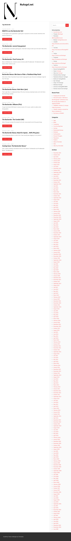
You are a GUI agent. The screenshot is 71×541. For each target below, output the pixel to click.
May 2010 (55, 433)
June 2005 (55, 502)
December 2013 (57, 369)
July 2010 (55, 429)
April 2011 (55, 418)
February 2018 (56, 273)
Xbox (54, 143)
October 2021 (56, 195)
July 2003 (55, 515)
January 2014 (56, 367)
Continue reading (6, 39)
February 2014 (56, 365)
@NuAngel (60, 34)
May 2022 (55, 190)
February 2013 (56, 386)
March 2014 (56, 363)
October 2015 (56, 328)
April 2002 (55, 519)
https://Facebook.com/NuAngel (59, 59)
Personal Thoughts (57, 136)
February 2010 (56, 437)
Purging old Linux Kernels (59, 95)
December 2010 (57, 420)
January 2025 (56, 160)
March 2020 (56, 229)
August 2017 (56, 285)
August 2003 (56, 513)
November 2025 (57, 152)
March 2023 (56, 178)
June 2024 (55, 166)
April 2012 (55, 406)
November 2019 (57, 232)
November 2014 (57, 347)
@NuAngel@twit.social (57, 38)
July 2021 (55, 201)
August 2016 (56, 308)
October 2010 (56, 424)
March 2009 (56, 459)
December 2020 (57, 215)
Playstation (56, 138)
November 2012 (57, 392)
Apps (54, 120)
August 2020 (56, 221)
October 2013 (56, 373)
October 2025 (56, 154)
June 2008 (55, 476)
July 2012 (55, 400)
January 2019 (56, 252)
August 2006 (56, 494)
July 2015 (55, 332)
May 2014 (55, 359)
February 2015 (56, 342)
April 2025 (55, 156)
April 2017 (55, 293)
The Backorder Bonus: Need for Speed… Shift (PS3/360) (20, 133)
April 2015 (55, 338)
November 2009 (57, 443)
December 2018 (57, 254)
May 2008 (55, 478)
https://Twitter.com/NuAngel (59, 55)
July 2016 (55, 310)
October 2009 (56, 445)
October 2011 (56, 414)
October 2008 (56, 468)
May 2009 (55, 455)
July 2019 (55, 240)
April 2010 (55, 435)
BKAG (54, 122)
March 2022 (56, 191)
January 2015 (56, 344)
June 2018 (55, 266)
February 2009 (56, 461)
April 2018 (55, 269)
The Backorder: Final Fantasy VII (13, 59)
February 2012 (56, 410)
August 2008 (56, 472)
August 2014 (56, 353)
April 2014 (55, 361)
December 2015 (57, 324)
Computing (56, 124)
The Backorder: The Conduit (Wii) (13, 119)
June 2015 (55, 334)
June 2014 (55, 357)
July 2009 (55, 451)
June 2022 (55, 188)
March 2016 (56, 318)
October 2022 (56, 182)
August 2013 (56, 377)
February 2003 (56, 517)
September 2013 (57, 375)
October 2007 (56, 488)
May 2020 (55, 225)
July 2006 (55, 496)
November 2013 (57, 371)
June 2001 (55, 521)
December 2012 (57, 390)
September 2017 (57, 283)
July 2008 (55, 474)
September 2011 (57, 416)
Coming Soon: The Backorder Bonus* (14, 146)
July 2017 (55, 287)
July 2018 (55, 264)
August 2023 (56, 174)
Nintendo (55, 132)
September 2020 (57, 219)
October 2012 (56, 394)
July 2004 (55, 505)
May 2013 (55, 381)
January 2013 (56, 388)
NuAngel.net (26, 4)
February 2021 (56, 211)
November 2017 (57, 279)
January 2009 (56, 463)
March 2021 (56, 209)
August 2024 (56, 164)
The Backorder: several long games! (14, 46)
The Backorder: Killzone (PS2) (12, 104)
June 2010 (55, 431)
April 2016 (55, 316)
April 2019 (55, 246)
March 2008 (56, 482)
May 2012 (55, 404)
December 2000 (57, 525)
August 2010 (56, 427)
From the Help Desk (58, 126)
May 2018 (55, 268)
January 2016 (56, 322)
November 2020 (57, 217)
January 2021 (56, 213)
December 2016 (57, 301)
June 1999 (55, 529)
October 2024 (56, 162)
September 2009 (57, 447)
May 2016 (55, 314)
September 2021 (57, 197)
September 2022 (57, 184)
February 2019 (56, 250)
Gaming (55, 128)
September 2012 (57, 396)
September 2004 (57, 503)
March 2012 (56, 408)
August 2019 (56, 238)
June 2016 (55, 312)
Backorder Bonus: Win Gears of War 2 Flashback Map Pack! (21, 74)
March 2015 (56, 340)
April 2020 (55, 227)
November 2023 (57, 168)
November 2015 (57, 326)
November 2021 (57, 193)
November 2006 (57, 492)
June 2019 (55, 242)
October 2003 (56, 511)
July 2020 (55, 223)
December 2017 (57, 277)
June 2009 (55, 453)
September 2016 (57, 307)
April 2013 (55, 383)
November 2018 (57, 256)
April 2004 (55, 507)
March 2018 (56, 271)
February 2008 (56, 484)
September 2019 (57, 236)
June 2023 (55, 176)
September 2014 (57, 351)
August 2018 (56, 262)
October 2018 (56, 258)
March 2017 (56, 295)
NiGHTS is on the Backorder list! (12, 31)
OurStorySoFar (56, 134)
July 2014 (55, 355)
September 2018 (57, 260)
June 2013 (55, 379)
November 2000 (57, 527)
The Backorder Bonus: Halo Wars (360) (15, 89)
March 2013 (56, 385)
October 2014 (56, 349)
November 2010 (57, 422)
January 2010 (56, 439)
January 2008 (56, 486)
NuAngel (59, 71)
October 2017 (56, 281)
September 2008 (57, 470)
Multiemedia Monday (58, 130)
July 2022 (55, 186)
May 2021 (55, 205)
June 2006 (55, 498)
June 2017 (55, 289)
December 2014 (57, 346)
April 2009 (55, 457)
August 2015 (56, 330)
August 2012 (56, 398)
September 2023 (57, 172)
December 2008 (57, 464)
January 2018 (56, 275)
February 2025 (56, 158)
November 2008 (57, 466)
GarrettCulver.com (57, 32)
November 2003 (57, 509)
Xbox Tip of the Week (58, 145)
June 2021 (55, 203)
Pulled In (55, 140)
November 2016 (57, 303)
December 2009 (57, 441)
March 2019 (56, 248)
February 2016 (56, 320)
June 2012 (55, 402)
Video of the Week (57, 141)
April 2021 (55, 207)
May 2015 (55, 336)
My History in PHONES (58, 113)
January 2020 (56, 230)
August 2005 (56, 500)
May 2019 (55, 244)
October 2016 (56, 305)
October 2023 (56, 170)
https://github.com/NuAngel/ (59, 63)
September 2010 (57, 425)
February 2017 (56, 297)
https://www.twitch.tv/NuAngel (59, 67)
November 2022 (57, 180)
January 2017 (56, 299)
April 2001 (55, 523)
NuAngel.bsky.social (62, 40)
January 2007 (56, 490)
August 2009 (56, 449)
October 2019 (56, 234)
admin (13, 29)
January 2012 (56, 412)
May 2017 (55, 291)
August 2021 (56, 199)
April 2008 (55, 480)
